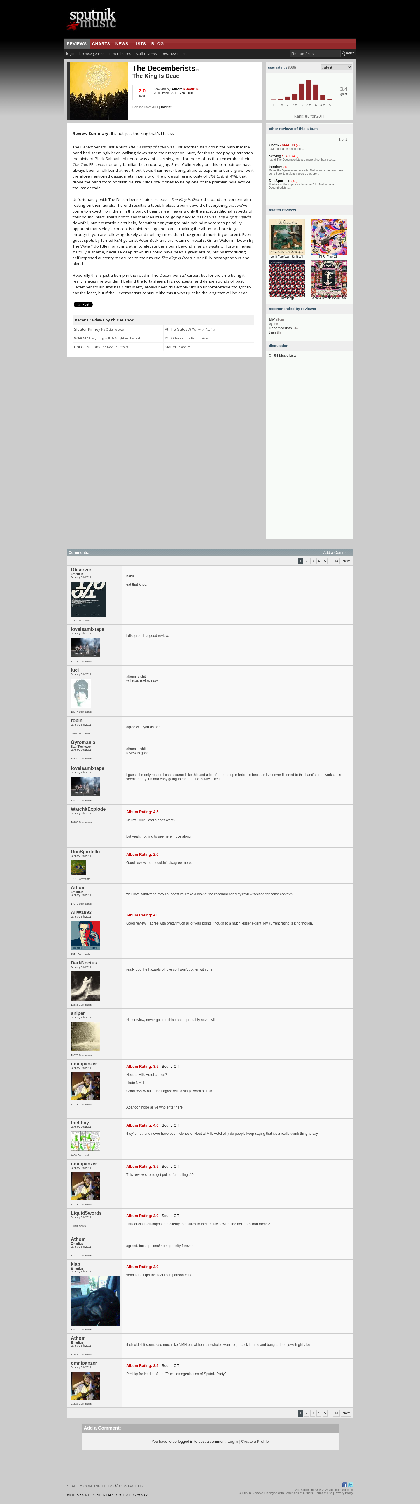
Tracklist (165, 107)
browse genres (91, 53)
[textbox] (315, 53)
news (122, 43)
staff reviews (146, 53)
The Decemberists (165, 68)
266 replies (187, 92)
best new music (174, 53)
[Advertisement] (309, 451)
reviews (77, 43)
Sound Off (170, 1066)
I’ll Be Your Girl (328, 256)
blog (157, 43)
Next (346, 561)
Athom (177, 89)
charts (101, 43)
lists (140, 43)
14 (336, 561)
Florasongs (287, 298)
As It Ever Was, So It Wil (287, 256)
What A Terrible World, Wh (329, 298)
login (70, 53)
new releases (120, 53)
